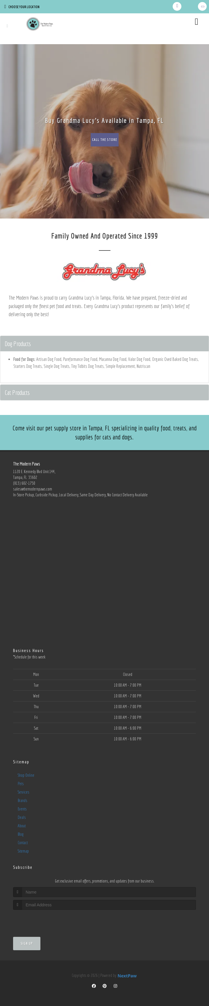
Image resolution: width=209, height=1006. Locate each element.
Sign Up (27, 943)
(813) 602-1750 (24, 483)
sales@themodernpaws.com (32, 489)
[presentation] (44, 921)
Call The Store (104, 139)
